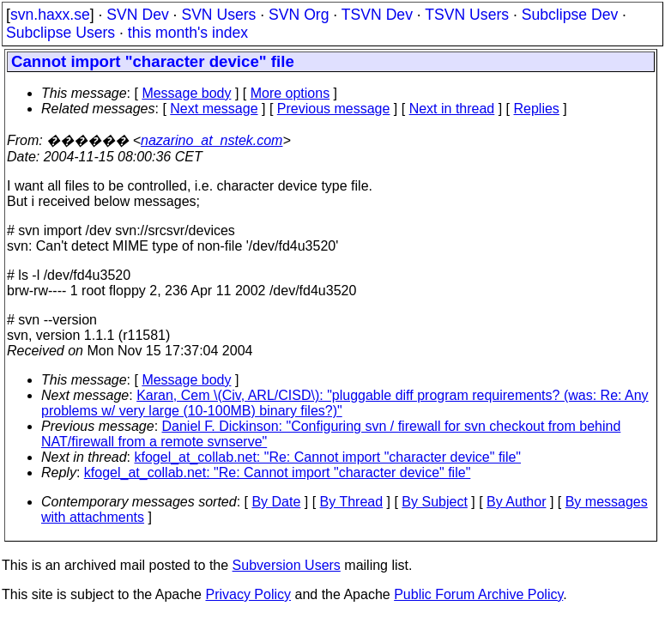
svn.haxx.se (50, 14)
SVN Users (218, 14)
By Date (275, 501)
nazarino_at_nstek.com (211, 140)
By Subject (434, 501)
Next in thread (452, 108)
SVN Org (299, 14)
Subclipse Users (60, 32)
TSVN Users (467, 14)
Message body (186, 93)
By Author (516, 501)
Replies (536, 108)
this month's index (188, 32)
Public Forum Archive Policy (478, 594)
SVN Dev (137, 14)
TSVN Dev (377, 14)
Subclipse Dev (570, 14)
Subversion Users (287, 565)
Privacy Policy (248, 594)
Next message (213, 108)
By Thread (352, 501)
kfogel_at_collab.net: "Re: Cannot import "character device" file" (328, 457)
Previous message (333, 108)
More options (290, 93)
